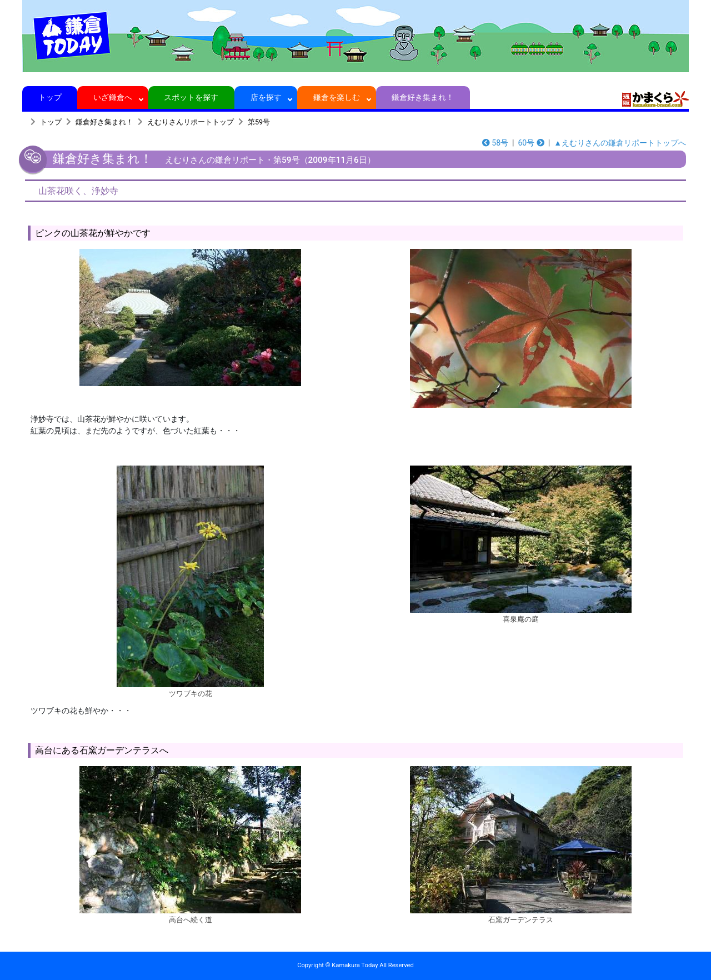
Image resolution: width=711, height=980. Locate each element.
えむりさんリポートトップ (190, 122)
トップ (49, 97)
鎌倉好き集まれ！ (423, 97)
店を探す (265, 97)
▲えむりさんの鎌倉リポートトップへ (620, 142)
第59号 (259, 122)
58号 (495, 142)
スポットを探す (191, 97)
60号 (531, 142)
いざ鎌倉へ (113, 97)
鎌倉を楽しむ (337, 97)
